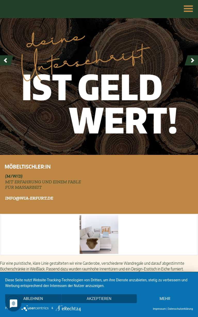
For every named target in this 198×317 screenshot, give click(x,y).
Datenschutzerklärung (180, 308)
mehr (165, 298)
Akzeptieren (99, 298)
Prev (6, 60)
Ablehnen (33, 298)
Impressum (159, 308)
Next (191, 60)
